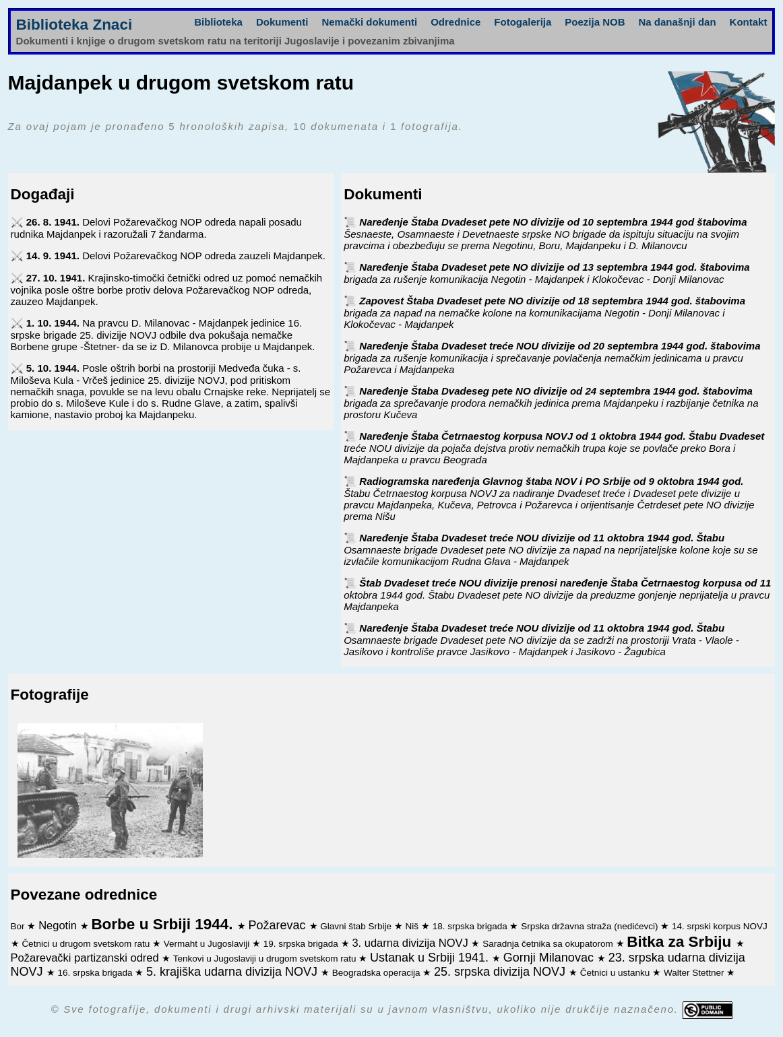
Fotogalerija (522, 22)
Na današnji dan (677, 22)
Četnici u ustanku (616, 973)
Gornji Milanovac (550, 957)
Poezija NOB (595, 22)
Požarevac (278, 925)
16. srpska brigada (96, 973)
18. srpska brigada (471, 926)
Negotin (59, 925)
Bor (19, 926)
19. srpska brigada (302, 944)
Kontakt (749, 22)
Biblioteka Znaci (74, 24)
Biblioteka (218, 22)
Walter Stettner (695, 973)
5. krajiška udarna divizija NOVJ (233, 971)
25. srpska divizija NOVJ (501, 971)
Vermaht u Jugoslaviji (208, 944)
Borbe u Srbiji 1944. (164, 924)
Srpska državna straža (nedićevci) (590, 926)
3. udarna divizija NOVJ (411, 943)
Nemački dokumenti (369, 22)
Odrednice (455, 22)
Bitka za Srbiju (681, 941)
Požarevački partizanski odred (86, 957)
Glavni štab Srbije (357, 926)
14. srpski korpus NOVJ (720, 926)
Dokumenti (282, 22)
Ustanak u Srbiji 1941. (431, 957)
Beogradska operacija (377, 973)
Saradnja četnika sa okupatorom (548, 944)
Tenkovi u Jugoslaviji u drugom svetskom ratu (265, 959)
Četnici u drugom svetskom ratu (87, 944)
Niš (413, 926)
